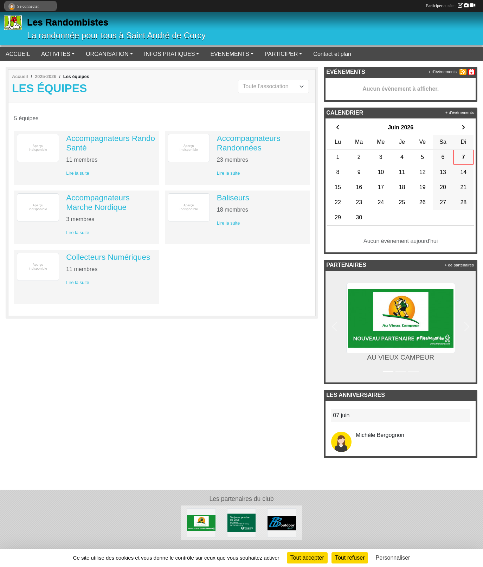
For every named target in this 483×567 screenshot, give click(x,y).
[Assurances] (241, 523)
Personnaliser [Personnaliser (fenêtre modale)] (393, 558)
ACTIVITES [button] (55, 54)
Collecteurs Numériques (108, 257)
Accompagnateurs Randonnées (248, 143)
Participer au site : (450, 5)
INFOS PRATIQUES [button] (169, 54)
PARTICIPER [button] (281, 54)
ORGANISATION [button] (107, 54)
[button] (334, 326)
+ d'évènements (442, 72)
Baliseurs (233, 197)
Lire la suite (77, 173)
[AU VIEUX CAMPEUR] (201, 523)
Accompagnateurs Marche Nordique (97, 202)
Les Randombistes (67, 22)
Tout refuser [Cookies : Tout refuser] (350, 558)
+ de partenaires (459, 265)
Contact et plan (332, 54)
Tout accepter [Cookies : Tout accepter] (307, 558)
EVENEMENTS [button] (229, 54)
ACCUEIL (18, 54)
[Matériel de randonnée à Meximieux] (281, 523)
